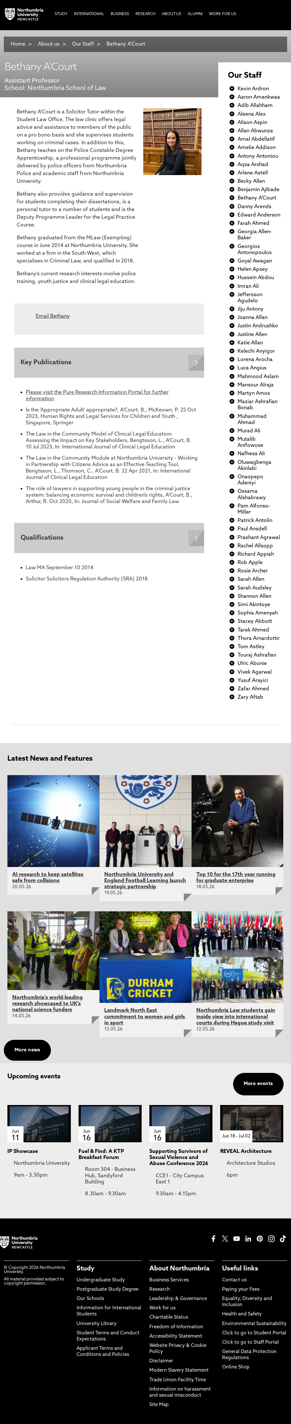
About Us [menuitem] (171, 14)
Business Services (169, 1280)
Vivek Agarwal (255, 672)
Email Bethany (53, 316)
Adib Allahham (255, 105)
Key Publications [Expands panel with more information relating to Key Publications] (46, 362)
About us (49, 44)
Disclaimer (161, 1361)
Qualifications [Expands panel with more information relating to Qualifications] (42, 538)
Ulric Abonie (252, 663)
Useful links (240, 1269)
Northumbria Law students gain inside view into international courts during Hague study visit (235, 1016)
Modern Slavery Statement (179, 1370)
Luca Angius (252, 368)
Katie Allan (250, 343)
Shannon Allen (254, 596)
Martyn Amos (254, 393)
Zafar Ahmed (253, 689)
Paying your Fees (240, 1289)
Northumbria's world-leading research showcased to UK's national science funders (47, 1004)
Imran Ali (248, 286)
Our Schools (90, 1298)
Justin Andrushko (258, 326)
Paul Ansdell (252, 529)
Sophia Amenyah (258, 613)
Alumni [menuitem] (195, 14)
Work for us (162, 1308)
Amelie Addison (257, 147)
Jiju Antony (251, 309)
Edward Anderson (259, 215)
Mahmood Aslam (258, 376)
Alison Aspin (252, 122)
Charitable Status (168, 1317)
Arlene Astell (253, 173)
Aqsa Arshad (253, 164)
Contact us (234, 1280)
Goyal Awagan (255, 261)
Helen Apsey (253, 269)
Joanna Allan (253, 317)
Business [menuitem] (120, 14)
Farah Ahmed (253, 223)
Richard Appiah (256, 554)
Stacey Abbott (255, 621)
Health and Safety (242, 1314)
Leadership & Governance (178, 1298)
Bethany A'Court (126, 44)
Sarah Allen (251, 579)
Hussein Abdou (256, 277)
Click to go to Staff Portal (250, 1342)
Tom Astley (251, 647)
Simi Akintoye (254, 604)
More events (258, 1084)
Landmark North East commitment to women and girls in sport (144, 1016)
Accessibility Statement (175, 1336)
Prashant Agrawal (259, 537)
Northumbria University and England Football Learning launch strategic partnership (145, 880)
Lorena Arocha (255, 359)
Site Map (159, 1404)
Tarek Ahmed (253, 630)
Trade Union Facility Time (177, 1380)
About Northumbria (179, 1269)
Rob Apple (250, 562)
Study (85, 1269)
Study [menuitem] (61, 14)
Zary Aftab (250, 697)
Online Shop (235, 1367)
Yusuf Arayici (253, 680)
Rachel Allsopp (255, 546)
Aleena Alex (252, 114)
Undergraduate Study (101, 1280)
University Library (97, 1324)
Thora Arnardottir (259, 638)
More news (27, 1050)
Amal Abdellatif (256, 139)
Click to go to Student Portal (254, 1333)
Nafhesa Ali (251, 453)
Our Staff (83, 44)
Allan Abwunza (255, 131)
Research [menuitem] (145, 14)
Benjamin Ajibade (258, 189)
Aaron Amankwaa (259, 97)
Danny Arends (254, 206)
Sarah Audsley (255, 588)
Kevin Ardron (253, 89)
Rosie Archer (253, 571)
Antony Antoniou (258, 156)
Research (159, 1289)
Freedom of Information (176, 1327)
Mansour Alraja (256, 385)
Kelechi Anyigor (256, 351)
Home (18, 44)
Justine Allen (252, 334)
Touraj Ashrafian (257, 655)
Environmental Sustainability (254, 1324)
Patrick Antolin (255, 520)
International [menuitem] (89, 14)
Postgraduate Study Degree (107, 1289)
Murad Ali (249, 431)
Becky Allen (251, 181)
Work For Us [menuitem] (222, 14)
